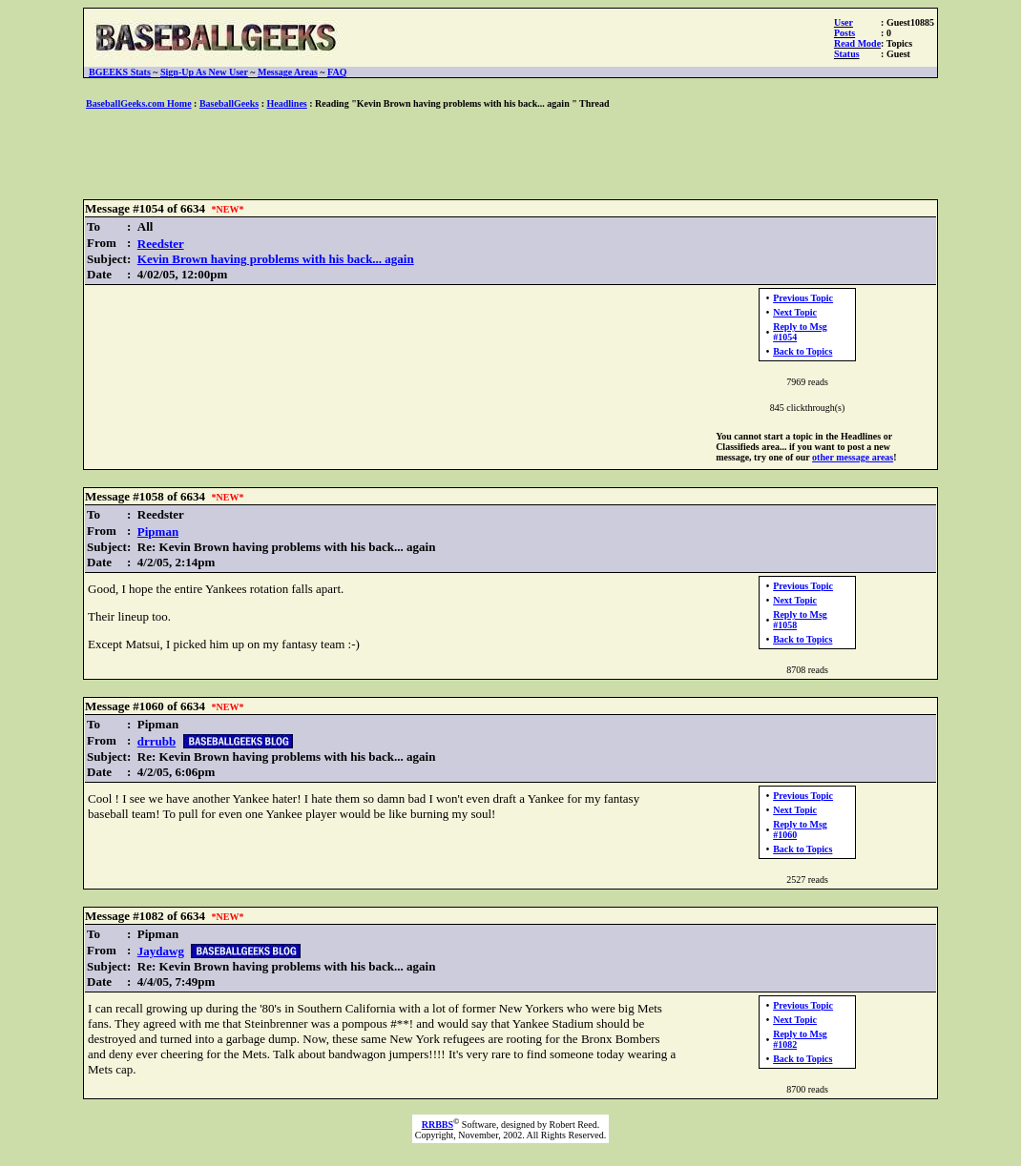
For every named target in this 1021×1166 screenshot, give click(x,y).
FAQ (336, 72)
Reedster (160, 243)
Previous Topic (803, 298)
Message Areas (288, 72)
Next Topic (795, 312)
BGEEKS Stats (120, 72)
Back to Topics (802, 351)
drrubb (156, 741)
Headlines (287, 103)
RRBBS (437, 1124)
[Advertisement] (510, 155)
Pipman (157, 531)
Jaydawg (160, 951)
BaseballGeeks (229, 103)
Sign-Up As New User (204, 72)
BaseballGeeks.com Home (139, 103)
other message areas (852, 457)
